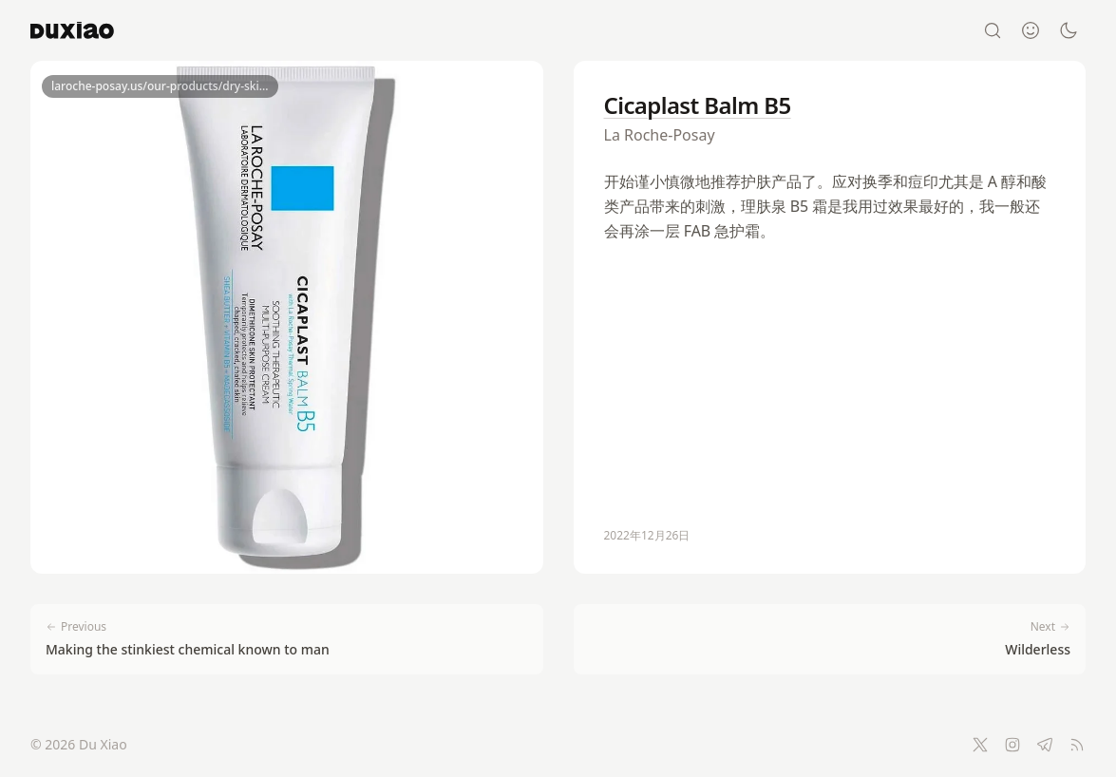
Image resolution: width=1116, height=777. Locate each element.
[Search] (992, 30)
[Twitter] (980, 744)
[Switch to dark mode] (1068, 30)
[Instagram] (1012, 744)
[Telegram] (1044, 744)
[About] (1030, 30)
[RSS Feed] (1077, 744)
